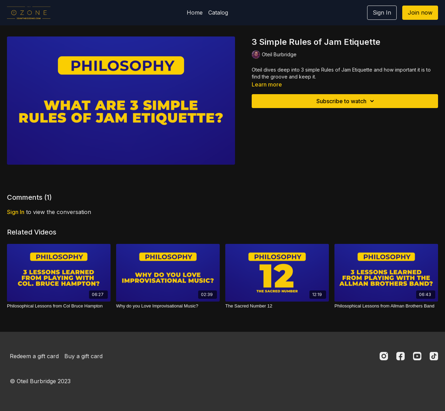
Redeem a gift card (34, 356)
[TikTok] (434, 356)
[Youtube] (417, 356)
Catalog (218, 12)
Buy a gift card (83, 356)
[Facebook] (400, 356)
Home (195, 12)
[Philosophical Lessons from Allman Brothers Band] (386, 306)
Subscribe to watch (346, 101)
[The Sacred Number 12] (277, 306)
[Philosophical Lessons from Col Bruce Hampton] (59, 306)
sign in (15, 211)
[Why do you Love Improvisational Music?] (168, 306)
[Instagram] (384, 356)
